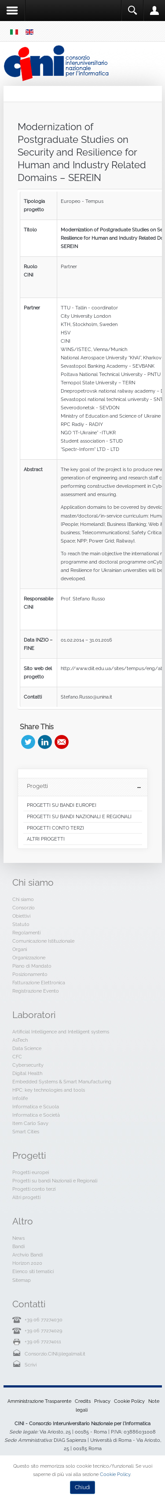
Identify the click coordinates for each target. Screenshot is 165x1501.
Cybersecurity (28, 1065)
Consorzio (23, 908)
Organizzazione (28, 958)
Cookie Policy (129, 1401)
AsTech (20, 1040)
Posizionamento (30, 974)
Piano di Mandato (31, 966)
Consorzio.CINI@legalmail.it (55, 1354)
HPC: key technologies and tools (48, 1090)
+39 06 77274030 (43, 1319)
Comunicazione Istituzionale (43, 941)
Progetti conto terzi (33, 1189)
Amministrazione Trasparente (39, 1401)
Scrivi (31, 1365)
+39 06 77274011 (43, 1341)
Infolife (20, 1098)
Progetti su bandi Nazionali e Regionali (54, 1181)
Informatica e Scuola (35, 1107)
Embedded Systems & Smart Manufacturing (61, 1082)
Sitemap (21, 1280)
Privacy (102, 1401)
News (18, 1238)
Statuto (20, 924)
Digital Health (27, 1073)
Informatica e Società (36, 1115)
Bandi (18, 1246)
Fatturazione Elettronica (38, 982)
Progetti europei (30, 1172)
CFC (17, 1057)
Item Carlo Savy (30, 1123)
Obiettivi (21, 916)
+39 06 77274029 (43, 1330)
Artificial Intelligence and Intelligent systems (60, 1032)
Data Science (26, 1048)
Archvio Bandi (27, 1255)
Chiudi (82, 1487)
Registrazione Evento (35, 991)
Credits (83, 1401)
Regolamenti (26, 933)
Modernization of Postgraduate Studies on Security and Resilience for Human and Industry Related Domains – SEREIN (82, 152)
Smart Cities (25, 1131)
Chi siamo (23, 899)
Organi (19, 949)
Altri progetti (26, 1197)
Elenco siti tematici (33, 1271)
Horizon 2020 (27, 1263)
